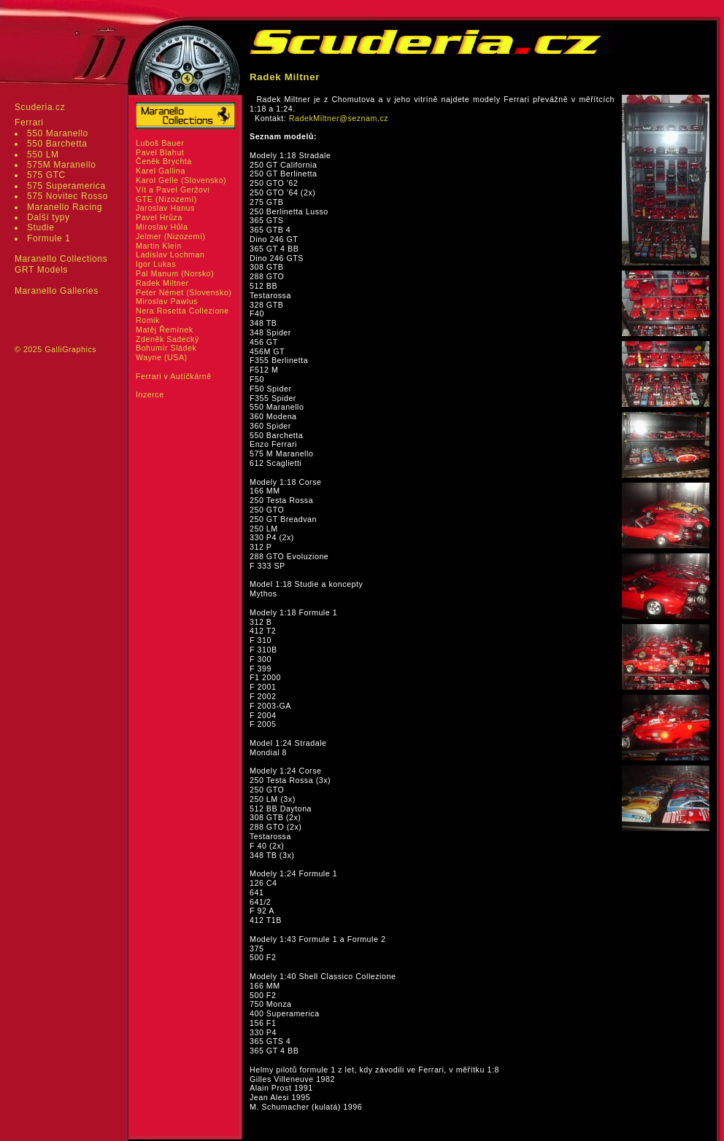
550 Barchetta (57, 144)
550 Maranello (57, 133)
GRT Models (41, 270)
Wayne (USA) (162, 357)
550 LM (43, 154)
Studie (41, 227)
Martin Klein (159, 245)
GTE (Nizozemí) (166, 199)
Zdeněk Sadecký (167, 339)
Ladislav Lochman (170, 254)
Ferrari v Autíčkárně (174, 376)
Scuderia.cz (40, 107)
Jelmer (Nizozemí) (171, 236)
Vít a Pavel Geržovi (172, 189)
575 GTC (46, 175)
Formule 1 (48, 238)
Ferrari (29, 122)
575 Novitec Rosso (67, 196)
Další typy (48, 217)
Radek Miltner (162, 283)
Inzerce (150, 394)
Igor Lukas (156, 264)
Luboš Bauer (160, 143)
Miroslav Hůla (162, 226)
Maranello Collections (61, 259)
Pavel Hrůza (159, 217)
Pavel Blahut (160, 152)
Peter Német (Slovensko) (183, 292)
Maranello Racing (64, 207)
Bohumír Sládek (166, 347)
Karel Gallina (160, 170)
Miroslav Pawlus (167, 301)
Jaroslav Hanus (165, 207)
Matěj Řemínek (164, 329)
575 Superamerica (66, 186)
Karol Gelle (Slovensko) (181, 180)
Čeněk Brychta (164, 161)
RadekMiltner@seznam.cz (338, 118)
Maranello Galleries (57, 291)
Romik (148, 320)
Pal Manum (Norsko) (175, 273)
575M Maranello (61, 165)
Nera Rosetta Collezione (182, 310)
